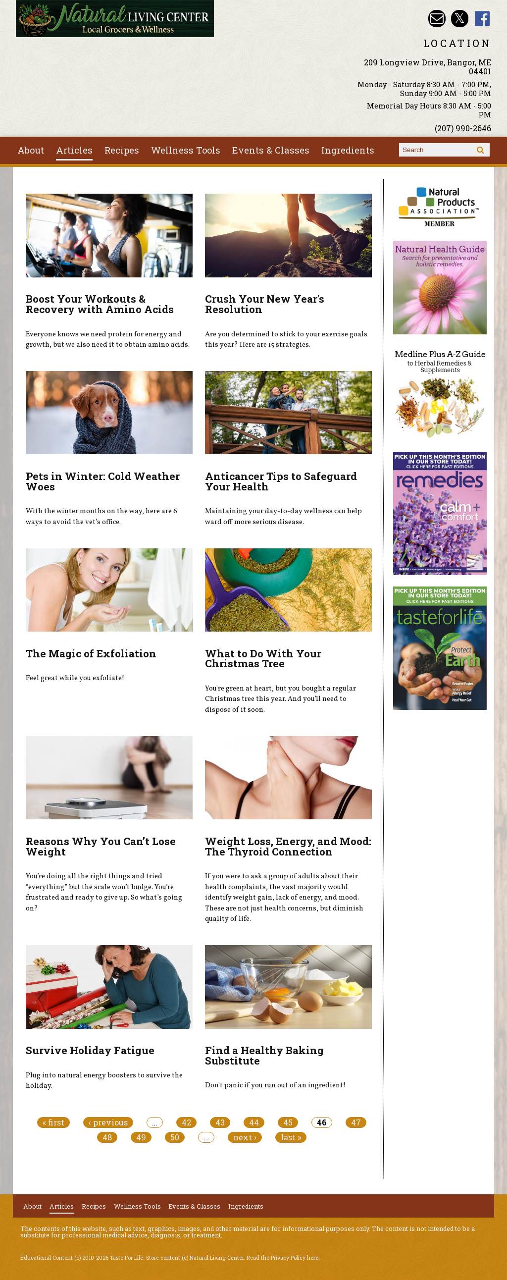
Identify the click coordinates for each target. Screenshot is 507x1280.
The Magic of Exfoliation (91, 653)
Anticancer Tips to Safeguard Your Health (281, 481)
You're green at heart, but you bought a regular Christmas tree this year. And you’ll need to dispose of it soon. (280, 699)
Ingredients (347, 150)
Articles (74, 150)
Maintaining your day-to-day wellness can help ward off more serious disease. (283, 516)
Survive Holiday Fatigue (90, 1050)
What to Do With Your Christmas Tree (263, 658)
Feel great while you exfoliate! (75, 678)
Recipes (121, 150)
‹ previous (108, 1122)
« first (53, 1122)
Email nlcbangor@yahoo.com (437, 18)
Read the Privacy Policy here (282, 1257)
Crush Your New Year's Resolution (264, 304)
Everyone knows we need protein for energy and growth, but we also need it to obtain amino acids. (108, 339)
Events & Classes (270, 150)
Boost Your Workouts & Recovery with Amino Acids (100, 304)
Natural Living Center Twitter (459, 18)
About (30, 150)
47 (356, 1122)
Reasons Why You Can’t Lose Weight (101, 846)
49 (141, 1137)
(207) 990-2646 (463, 128)
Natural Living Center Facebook (482, 18)
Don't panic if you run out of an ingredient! (275, 1085)
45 (288, 1122)
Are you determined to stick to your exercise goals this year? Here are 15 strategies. (286, 339)
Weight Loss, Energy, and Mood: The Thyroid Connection (288, 846)
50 (174, 1137)
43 (220, 1122)
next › (244, 1137)
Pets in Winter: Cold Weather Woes (103, 481)
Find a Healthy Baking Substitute (264, 1055)
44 (254, 1122)
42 (186, 1122)
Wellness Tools (185, 150)
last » (291, 1137)
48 (107, 1137)
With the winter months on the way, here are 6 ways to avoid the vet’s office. (101, 516)
